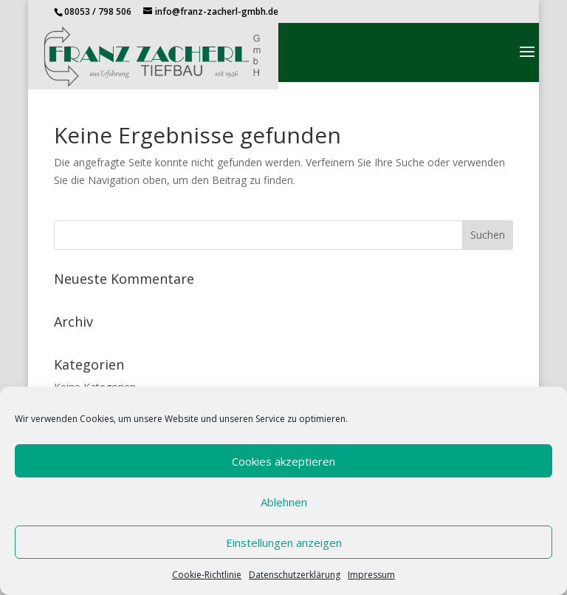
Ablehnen (284, 501)
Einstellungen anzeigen (284, 542)
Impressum (371, 574)
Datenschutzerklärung (294, 574)
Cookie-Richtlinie (206, 574)
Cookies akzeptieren (283, 461)
